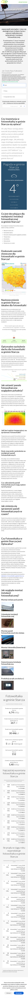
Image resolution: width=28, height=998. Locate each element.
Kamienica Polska (18, 564)
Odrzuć (8, 993)
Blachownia (22, 562)
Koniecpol (9, 565)
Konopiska (15, 565)
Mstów (3, 567)
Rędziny (3, 569)
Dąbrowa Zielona (5, 564)
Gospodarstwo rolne (9, 96)
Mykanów (8, 567)
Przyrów (23, 567)
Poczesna (18, 567)
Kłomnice (3, 565)
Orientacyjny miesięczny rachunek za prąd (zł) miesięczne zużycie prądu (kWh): (14, 102)
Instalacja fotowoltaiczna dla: (10, 81)
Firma (5, 91)
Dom (14, 85)
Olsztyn (13, 567)
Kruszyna (20, 565)
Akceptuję (19, 993)
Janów (12, 564)
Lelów (25, 565)
